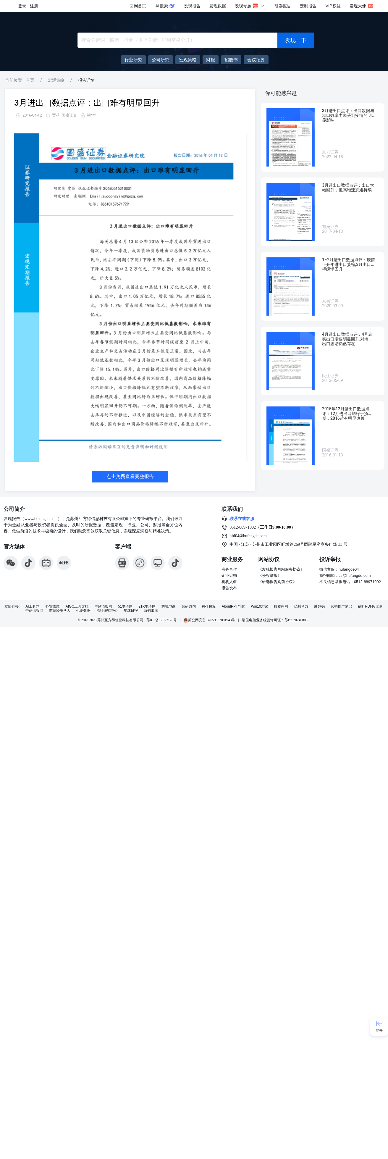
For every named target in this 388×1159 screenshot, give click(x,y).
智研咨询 (189, 606)
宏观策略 (56, 80)
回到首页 (138, 6)
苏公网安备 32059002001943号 (209, 620)
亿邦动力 (301, 606)
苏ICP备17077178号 (161, 620)
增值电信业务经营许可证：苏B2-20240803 (275, 620)
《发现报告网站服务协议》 (281, 569)
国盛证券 (69, 115)
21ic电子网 (147, 606)
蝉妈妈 (319, 606)
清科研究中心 (107, 611)
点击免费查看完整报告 (130, 476)
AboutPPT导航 (233, 606)
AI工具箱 (32, 606)
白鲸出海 (151, 611)
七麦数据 (83, 611)
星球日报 (131, 611)
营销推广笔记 (341, 606)
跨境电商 (168, 606)
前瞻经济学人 (59, 611)
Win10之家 (259, 606)
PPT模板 (209, 606)
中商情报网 (34, 611)
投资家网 (281, 606)
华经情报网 (103, 606)
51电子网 (125, 606)
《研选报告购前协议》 (277, 582)
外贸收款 (53, 606)
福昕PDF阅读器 (370, 606)
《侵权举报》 (269, 575)
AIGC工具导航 (77, 606)
